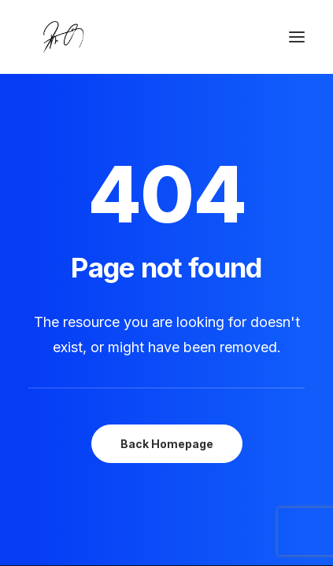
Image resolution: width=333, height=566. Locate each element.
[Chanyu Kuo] (166, 37)
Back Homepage (166, 443)
